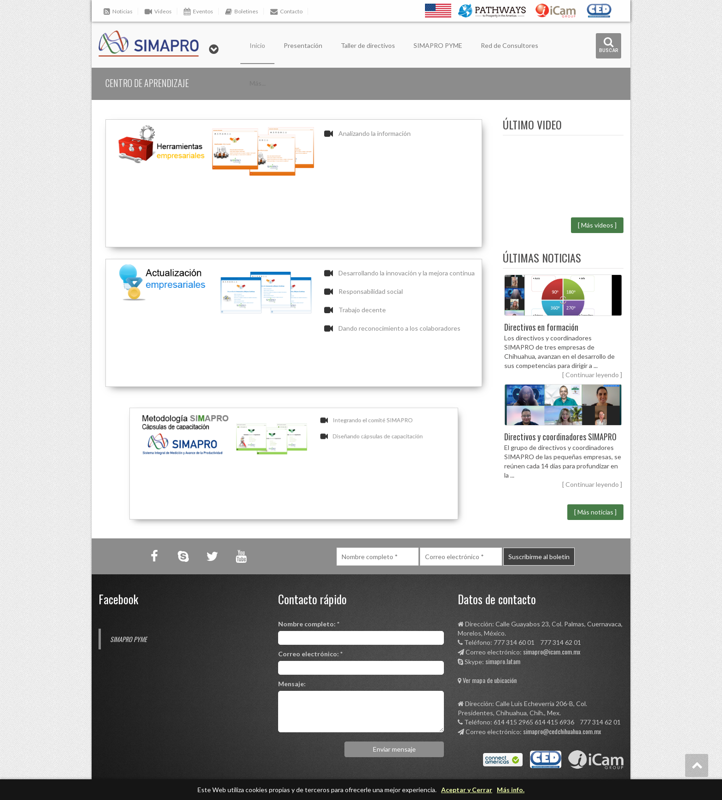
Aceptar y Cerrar (466, 789)
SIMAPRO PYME (437, 45)
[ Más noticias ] (595, 512)
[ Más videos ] (597, 225)
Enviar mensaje (394, 749)
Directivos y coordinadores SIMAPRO (560, 437)
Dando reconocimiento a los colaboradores (399, 328)
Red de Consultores (509, 45)
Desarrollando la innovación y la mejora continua (406, 273)
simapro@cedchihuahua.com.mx (562, 731)
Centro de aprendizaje (147, 83)
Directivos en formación (541, 327)
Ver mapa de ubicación (490, 680)
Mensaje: (292, 684)
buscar (608, 45)
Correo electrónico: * (310, 654)
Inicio (257, 45)
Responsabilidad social (370, 291)
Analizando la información (374, 133)
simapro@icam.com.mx (551, 651)
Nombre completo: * (308, 624)
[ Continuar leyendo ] (592, 375)
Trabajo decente (362, 310)
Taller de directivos (368, 45)
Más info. (510, 789)
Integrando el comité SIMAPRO (349, 434)
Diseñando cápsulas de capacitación (352, 446)
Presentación (303, 45)
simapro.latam (502, 661)
